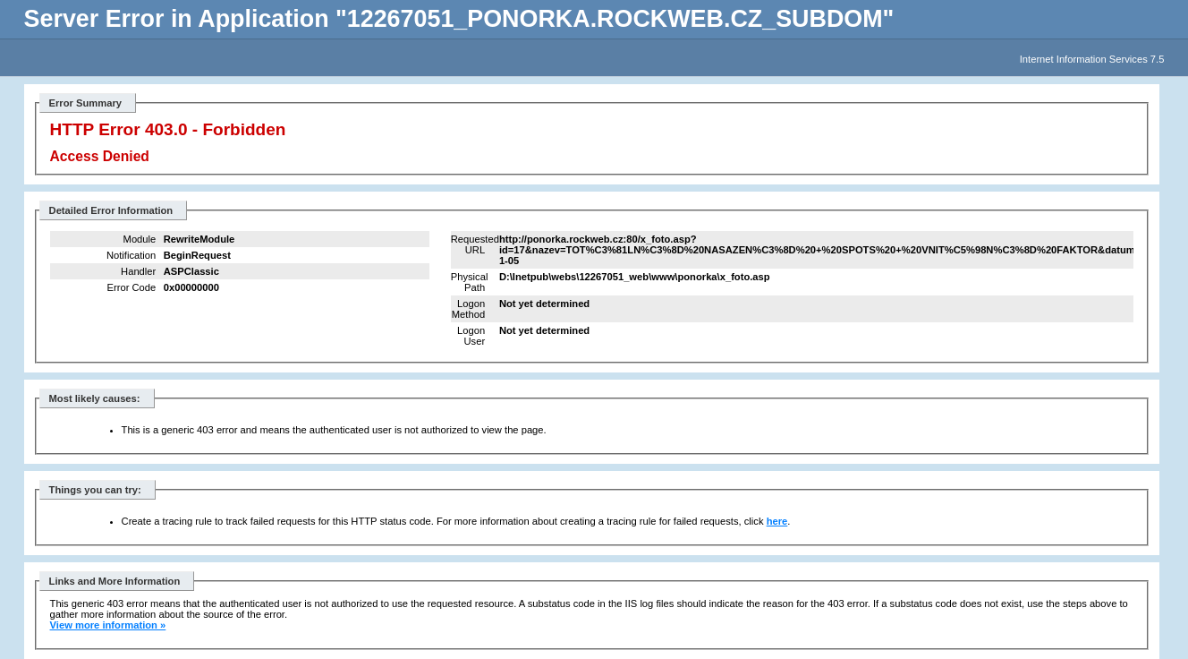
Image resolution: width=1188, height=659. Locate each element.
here (777, 521)
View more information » (108, 625)
